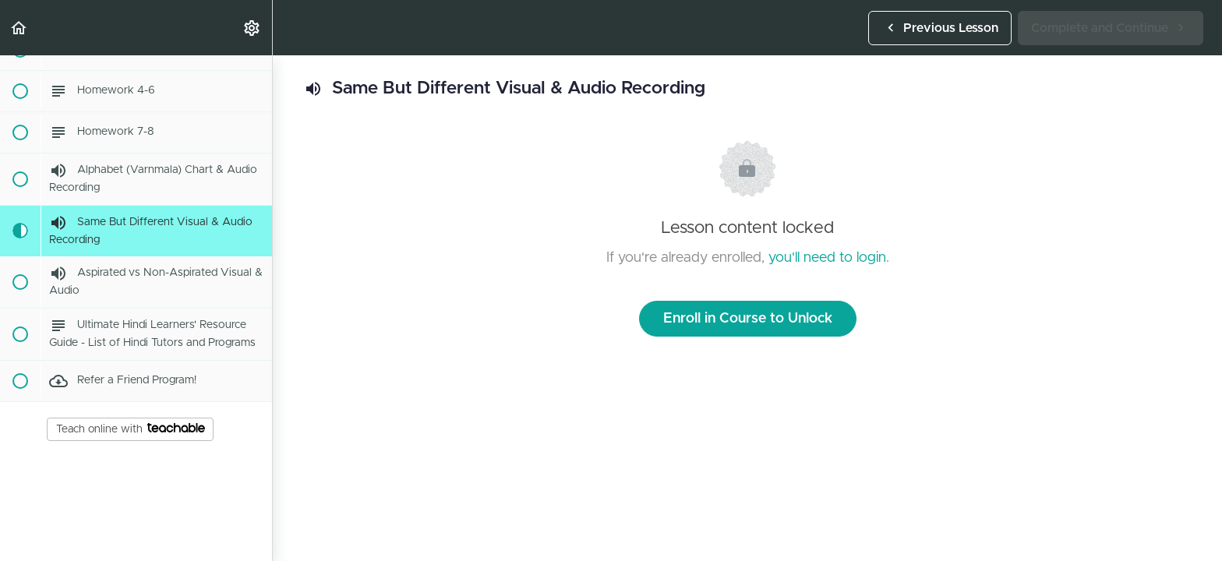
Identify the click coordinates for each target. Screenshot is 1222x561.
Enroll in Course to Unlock (747, 319)
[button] (19, 27)
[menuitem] (252, 27)
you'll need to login (827, 258)
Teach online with (130, 428)
